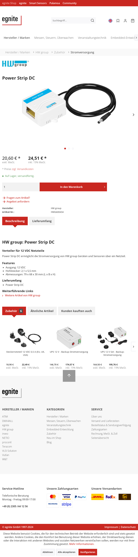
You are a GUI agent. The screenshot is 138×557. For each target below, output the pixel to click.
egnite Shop (9, 3)
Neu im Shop (54, 438)
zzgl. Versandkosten (23, 169)
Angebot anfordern (15, 201)
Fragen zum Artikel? (16, 197)
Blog (49, 442)
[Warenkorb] (133, 20)
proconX (7, 442)
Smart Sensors (38, 3)
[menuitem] (73, 20)
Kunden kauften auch (76, 311)
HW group (7, 429)
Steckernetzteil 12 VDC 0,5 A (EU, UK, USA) (25, 353)
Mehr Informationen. (81, 544)
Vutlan (5, 455)
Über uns (96, 416)
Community (70, 3)
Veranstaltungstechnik (59, 425)
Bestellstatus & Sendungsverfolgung (111, 425)
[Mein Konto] (125, 20)
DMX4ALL (7, 421)
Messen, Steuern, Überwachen (64, 421)
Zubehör (14, 311)
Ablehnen (48, 552)
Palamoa (54, 3)
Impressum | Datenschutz (120, 527)
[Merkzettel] (118, 20)
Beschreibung (15, 221)
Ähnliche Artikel (42, 311)
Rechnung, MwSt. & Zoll (104, 433)
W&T (4, 459)
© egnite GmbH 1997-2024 (17, 527)
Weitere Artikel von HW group (21, 295)
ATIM (5, 416)
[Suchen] (92, 20)
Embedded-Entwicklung (60, 429)
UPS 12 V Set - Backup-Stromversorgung (113, 353)
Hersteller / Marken (57, 416)
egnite (22, 3)
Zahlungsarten (99, 429)
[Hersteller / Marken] (17, 39)
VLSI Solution (9, 450)
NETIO (5, 438)
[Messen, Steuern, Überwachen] (54, 39)
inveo (5, 433)
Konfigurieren (87, 552)
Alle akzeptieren (66, 552)
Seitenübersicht (100, 438)
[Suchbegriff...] (73, 20)
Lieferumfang (42, 221)
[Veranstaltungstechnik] (92, 39)
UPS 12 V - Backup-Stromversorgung (69, 351)
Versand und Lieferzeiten (105, 421)
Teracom (7, 446)
